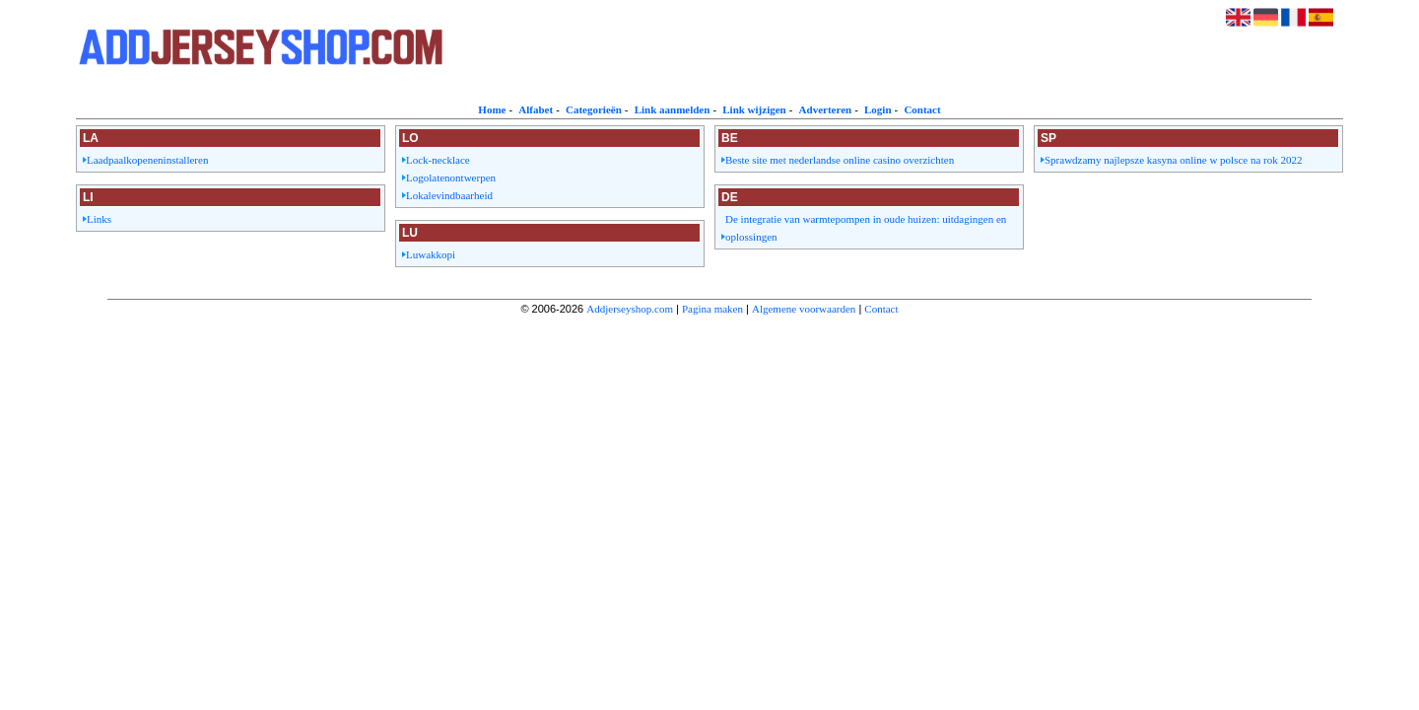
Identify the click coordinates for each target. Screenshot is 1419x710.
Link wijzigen (753, 109)
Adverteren (825, 109)
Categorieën (594, 109)
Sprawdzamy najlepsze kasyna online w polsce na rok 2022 (1173, 160)
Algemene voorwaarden (803, 309)
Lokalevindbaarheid (449, 195)
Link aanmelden (672, 109)
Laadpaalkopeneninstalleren (147, 160)
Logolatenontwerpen (451, 177)
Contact (922, 109)
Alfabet (535, 109)
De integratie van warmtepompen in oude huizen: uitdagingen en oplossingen (865, 228)
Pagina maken (712, 309)
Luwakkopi (430, 254)
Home (492, 109)
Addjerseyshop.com (629, 309)
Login (878, 109)
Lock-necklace (438, 160)
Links (99, 219)
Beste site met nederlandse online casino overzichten (839, 160)
